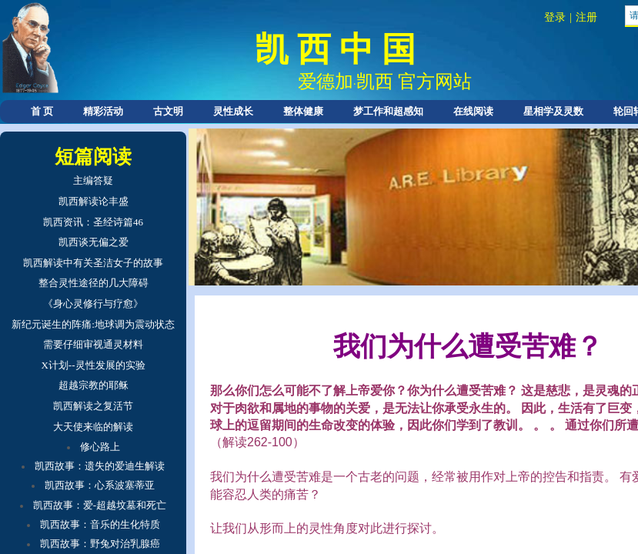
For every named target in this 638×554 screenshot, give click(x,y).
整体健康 (303, 111)
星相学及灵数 (553, 111)
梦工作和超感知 (388, 111)
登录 (555, 17)
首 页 (42, 111)
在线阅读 (473, 111)
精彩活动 (103, 111)
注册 (586, 17)
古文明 (168, 111)
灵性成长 (233, 111)
